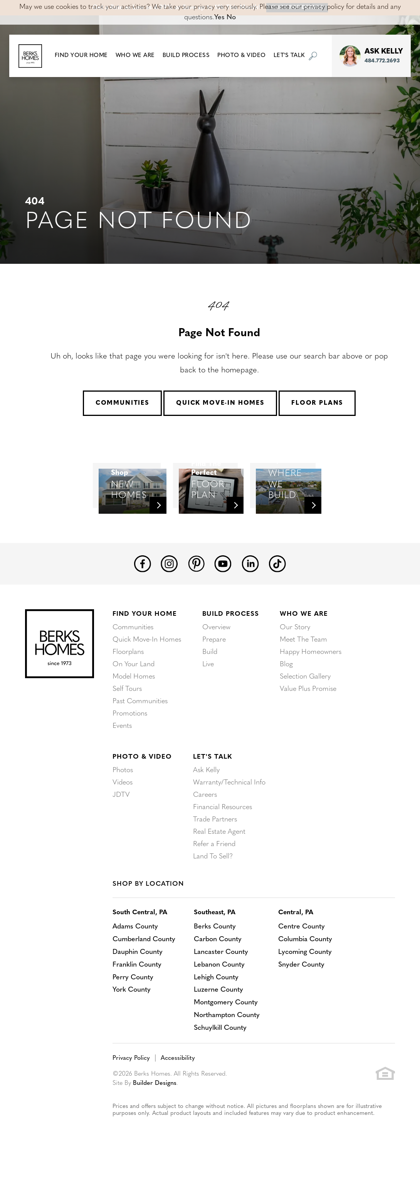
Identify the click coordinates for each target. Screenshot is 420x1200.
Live (208, 695)
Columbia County (307, 970)
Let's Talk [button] (289, 56)
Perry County (133, 1007)
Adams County (136, 958)
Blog (286, 695)
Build (209, 683)
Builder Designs (154, 1112)
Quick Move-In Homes (220, 403)
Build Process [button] (186, 56)
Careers (205, 826)
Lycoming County (307, 983)
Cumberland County (144, 970)
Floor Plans (317, 403)
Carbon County (219, 970)
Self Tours (127, 720)
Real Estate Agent (219, 863)
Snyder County (303, 995)
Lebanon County (220, 995)
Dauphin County (138, 983)
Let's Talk (212, 788)
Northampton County (228, 1044)
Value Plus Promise (308, 720)
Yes (219, 17)
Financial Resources (222, 838)
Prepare (214, 671)
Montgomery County (227, 1032)
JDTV (121, 826)
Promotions (130, 745)
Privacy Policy (131, 1087)
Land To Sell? (213, 888)
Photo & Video (142, 788)
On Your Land (134, 695)
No (231, 17)
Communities (122, 403)
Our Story (295, 658)
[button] (81, 56)
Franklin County (137, 995)
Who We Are (304, 645)
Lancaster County (222, 983)
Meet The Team (303, 671)
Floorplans (128, 683)
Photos (123, 801)
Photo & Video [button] (241, 56)
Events (122, 757)
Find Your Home (145, 645)
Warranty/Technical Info (229, 814)
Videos (123, 814)
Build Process (230, 645)
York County (132, 1020)
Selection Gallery (305, 708)
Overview (216, 658)
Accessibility (178, 1087)
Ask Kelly (206, 801)
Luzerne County (219, 1020)
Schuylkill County (221, 1057)
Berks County (216, 958)
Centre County (303, 958)
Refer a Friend (214, 875)
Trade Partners (215, 851)
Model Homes (134, 708)
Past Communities (140, 732)
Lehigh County (217, 1007)
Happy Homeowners (310, 683)
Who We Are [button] (135, 56)
